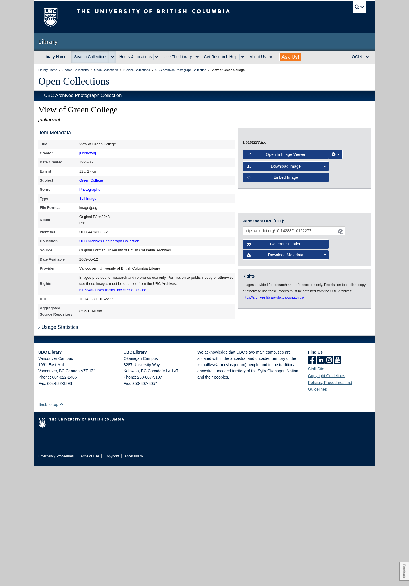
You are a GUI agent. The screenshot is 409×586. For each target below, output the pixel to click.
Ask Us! (290, 57)
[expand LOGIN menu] (367, 57)
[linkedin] (321, 480)
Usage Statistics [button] (58, 447)
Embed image (272, 331)
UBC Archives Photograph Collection (83, 95)
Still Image (88, 198)
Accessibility (133, 576)
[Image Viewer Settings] (336, 309)
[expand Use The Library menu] (197, 57)
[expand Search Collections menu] (112, 57)
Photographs (89, 189)
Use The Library (178, 56)
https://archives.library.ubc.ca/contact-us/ (112, 290)
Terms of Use (89, 576)
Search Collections (90, 56)
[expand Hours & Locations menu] (156, 57)
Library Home (54, 56)
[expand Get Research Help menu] (242, 57)
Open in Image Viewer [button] (276, 308)
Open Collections (74, 81)
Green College (91, 180)
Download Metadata (286, 387)
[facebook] (312, 480)
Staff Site (316, 489)
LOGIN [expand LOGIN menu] (356, 56)
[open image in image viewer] (299, 213)
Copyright (112, 576)
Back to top (51, 524)
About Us (258, 56)
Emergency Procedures (56, 576)
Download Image (286, 320)
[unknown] (87, 153)
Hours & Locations (135, 56)
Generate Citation (274, 376)
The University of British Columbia (50, 17)
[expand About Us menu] (271, 57)
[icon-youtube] (337, 480)
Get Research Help (221, 56)
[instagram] (329, 480)
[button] (61, 524)
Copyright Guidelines (326, 495)
